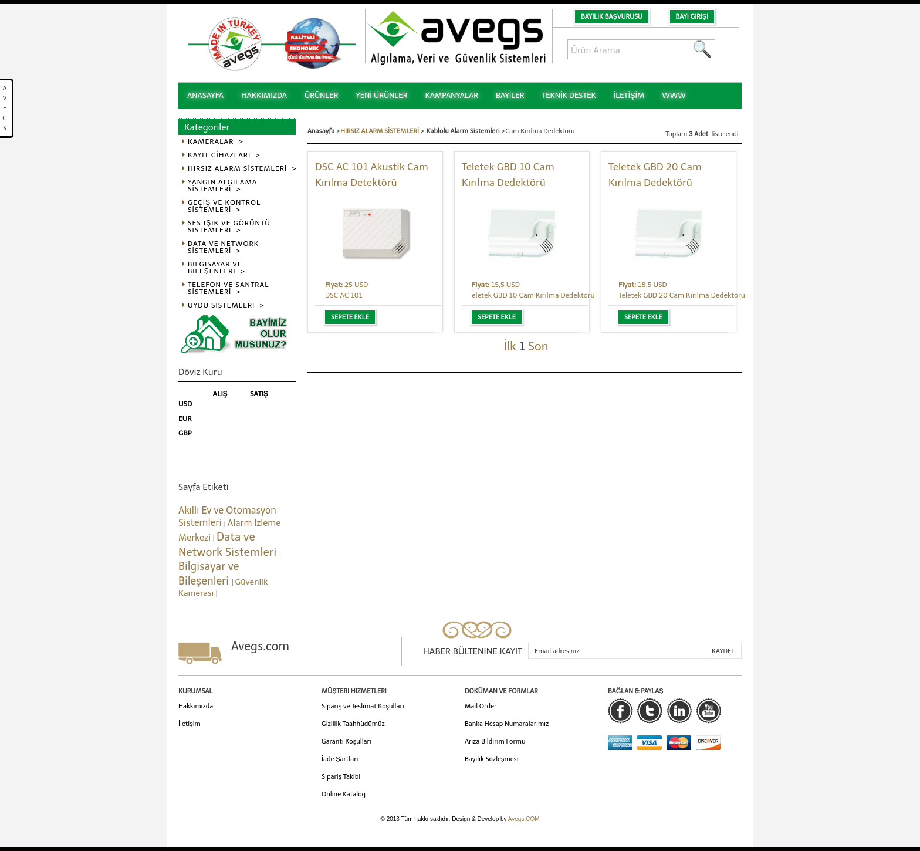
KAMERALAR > (215, 142)
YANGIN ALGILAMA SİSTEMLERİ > (222, 185)
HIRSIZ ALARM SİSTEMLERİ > (242, 169)
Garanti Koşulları (346, 741)
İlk (509, 346)
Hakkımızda (195, 706)
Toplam (677, 134)
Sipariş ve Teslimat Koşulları (363, 706)
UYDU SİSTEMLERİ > (226, 305)
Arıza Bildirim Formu (495, 741)
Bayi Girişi (692, 17)
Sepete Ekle (350, 317)
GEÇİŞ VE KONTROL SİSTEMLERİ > (224, 206)
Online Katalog (344, 794)
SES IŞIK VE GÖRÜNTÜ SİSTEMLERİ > (229, 226)
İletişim (189, 724)
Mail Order (480, 706)
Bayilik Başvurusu (611, 17)
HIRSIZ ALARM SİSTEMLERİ (379, 131)
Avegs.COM (524, 819)
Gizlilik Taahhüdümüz (353, 724)
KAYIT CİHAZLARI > (224, 155)
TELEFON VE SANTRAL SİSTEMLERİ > (228, 288)
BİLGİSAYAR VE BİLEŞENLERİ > (216, 268)
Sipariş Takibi (341, 777)
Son (538, 346)
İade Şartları (340, 759)
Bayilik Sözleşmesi (492, 759)
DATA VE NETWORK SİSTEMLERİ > (223, 247)
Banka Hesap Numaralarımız (507, 724)
